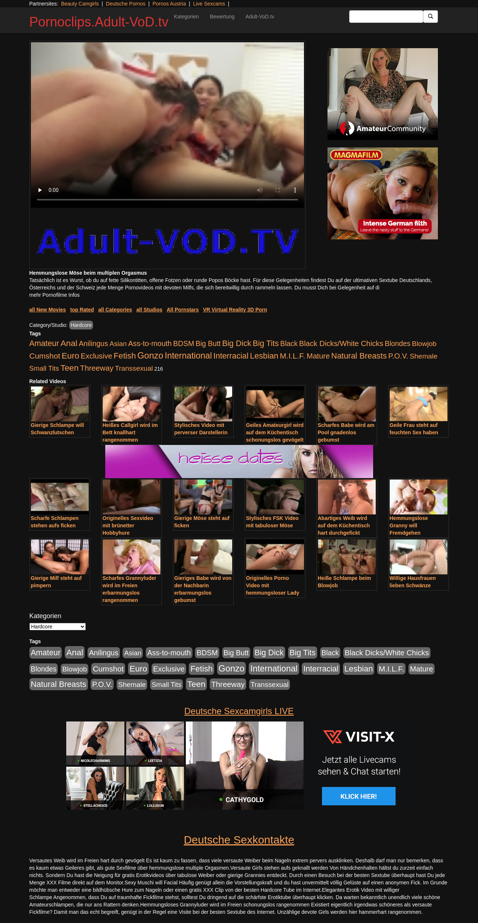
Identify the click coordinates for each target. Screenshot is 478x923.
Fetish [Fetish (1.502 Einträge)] (125, 355)
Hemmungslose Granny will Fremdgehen (409, 525)
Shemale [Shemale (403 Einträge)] (423, 356)
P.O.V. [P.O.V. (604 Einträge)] (398, 356)
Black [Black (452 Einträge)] (289, 343)
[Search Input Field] (386, 16)
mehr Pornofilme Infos (54, 295)
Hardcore (81, 325)
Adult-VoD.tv (259, 16)
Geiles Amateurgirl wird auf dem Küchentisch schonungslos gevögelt (275, 432)
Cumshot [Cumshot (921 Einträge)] (44, 356)
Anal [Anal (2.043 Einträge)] (68, 343)
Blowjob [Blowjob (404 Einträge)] (424, 344)
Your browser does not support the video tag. (167, 125)
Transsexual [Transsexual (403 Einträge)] (134, 368)
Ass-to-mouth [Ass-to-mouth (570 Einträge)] (149, 343)
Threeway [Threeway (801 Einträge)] (97, 368)
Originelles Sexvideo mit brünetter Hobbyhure (128, 525)
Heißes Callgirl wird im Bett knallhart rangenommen (130, 432)
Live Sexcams (209, 4)
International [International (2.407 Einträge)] (188, 355)
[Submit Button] (430, 16)
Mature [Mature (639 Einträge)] (318, 356)
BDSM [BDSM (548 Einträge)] (183, 343)
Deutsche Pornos (125, 4)
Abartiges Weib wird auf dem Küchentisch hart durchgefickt (344, 525)
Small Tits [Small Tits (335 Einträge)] (44, 368)
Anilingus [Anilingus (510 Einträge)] (93, 343)
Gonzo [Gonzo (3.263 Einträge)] (150, 355)
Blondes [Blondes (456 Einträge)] (397, 343)
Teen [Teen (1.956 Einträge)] (69, 368)
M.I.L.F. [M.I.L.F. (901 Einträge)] (292, 356)
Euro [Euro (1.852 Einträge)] (70, 355)
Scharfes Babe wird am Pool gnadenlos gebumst (346, 432)
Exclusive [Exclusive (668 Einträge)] (96, 356)
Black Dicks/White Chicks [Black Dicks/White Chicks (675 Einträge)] (341, 343)
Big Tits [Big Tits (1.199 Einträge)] (266, 343)
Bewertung (222, 16)
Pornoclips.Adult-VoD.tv (99, 21)
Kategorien (186, 16)
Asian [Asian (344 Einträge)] (118, 344)
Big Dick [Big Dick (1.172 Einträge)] (236, 343)
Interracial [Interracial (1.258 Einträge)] (231, 355)
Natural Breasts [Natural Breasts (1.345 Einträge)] (359, 355)
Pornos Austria (169, 4)
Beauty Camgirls (80, 4)
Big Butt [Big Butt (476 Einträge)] (208, 343)
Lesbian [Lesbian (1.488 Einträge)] (264, 355)
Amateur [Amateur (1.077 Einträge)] (44, 343)
